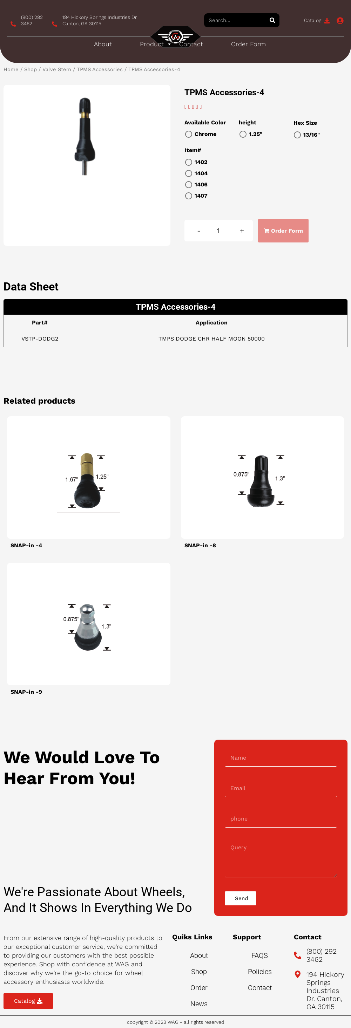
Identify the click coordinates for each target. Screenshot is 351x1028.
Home (11, 69)
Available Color (205, 122)
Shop (30, 69)
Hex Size (305, 122)
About (103, 44)
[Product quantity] (218, 231)
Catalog (312, 20)
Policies (260, 971)
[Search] (272, 20)
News (199, 1004)
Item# (193, 150)
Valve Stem (56, 69)
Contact (191, 44)
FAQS (259, 955)
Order (199, 988)
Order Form (248, 44)
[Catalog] (327, 20)
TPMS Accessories (100, 69)
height (247, 122)
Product (156, 44)
